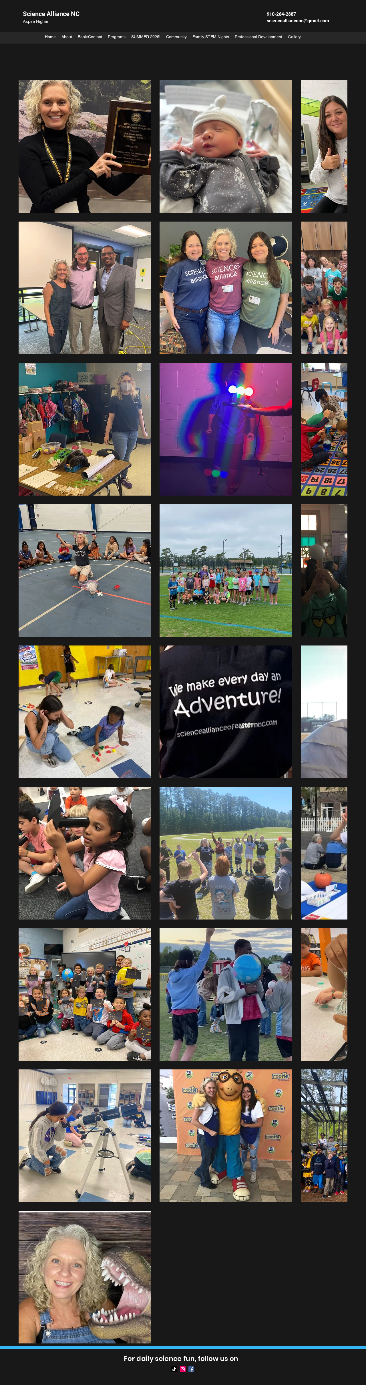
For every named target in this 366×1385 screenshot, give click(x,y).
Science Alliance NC (51, 13)
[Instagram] (183, 1369)
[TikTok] (174, 1369)
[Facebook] (191, 1369)
